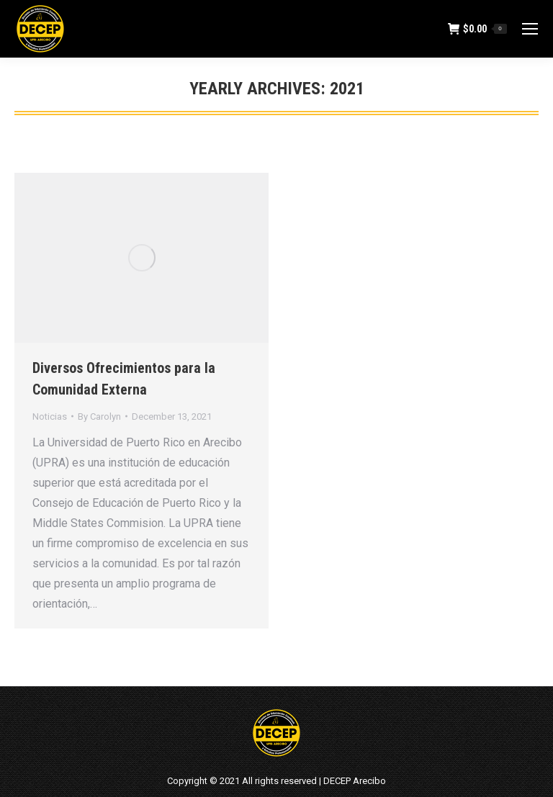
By (99, 416)
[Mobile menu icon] (530, 28)
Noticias (49, 416)
